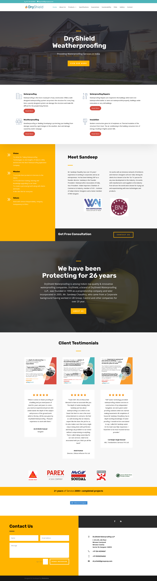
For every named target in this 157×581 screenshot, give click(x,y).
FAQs (115, 7)
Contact (130, 7)
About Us (62, 7)
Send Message (59, 561)
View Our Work (78, 63)
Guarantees (95, 7)
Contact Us (123, 234)
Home (55, 7)
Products (71, 7)
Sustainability (106, 7)
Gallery (122, 7)
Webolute (45, 578)
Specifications (84, 7)
